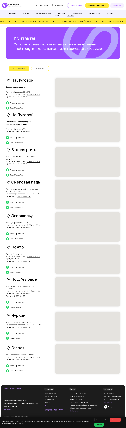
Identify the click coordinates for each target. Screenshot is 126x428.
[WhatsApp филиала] (23, 102)
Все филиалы (108, 403)
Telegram (111, 407)
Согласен (99, 425)
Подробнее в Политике (16, 423)
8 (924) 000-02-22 (33, 225)
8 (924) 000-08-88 (20, 296)
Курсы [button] (25, 13)
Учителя (61, 13)
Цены (57, 15)
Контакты (70, 15)
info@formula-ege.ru (114, 396)
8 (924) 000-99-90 (34, 325)
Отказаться (115, 420)
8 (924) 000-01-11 (33, 194)
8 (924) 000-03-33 (12, 259)
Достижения (77, 13)
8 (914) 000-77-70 (33, 291)
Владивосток (111, 393)
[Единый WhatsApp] (23, 108)
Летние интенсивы (43, 13)
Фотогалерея (94, 13)
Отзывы (110, 13)
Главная (12, 13)
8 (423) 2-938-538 (42, 5)
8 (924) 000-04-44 (33, 161)
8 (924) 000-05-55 (33, 94)
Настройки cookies (102, 420)
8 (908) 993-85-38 (24, 97)
